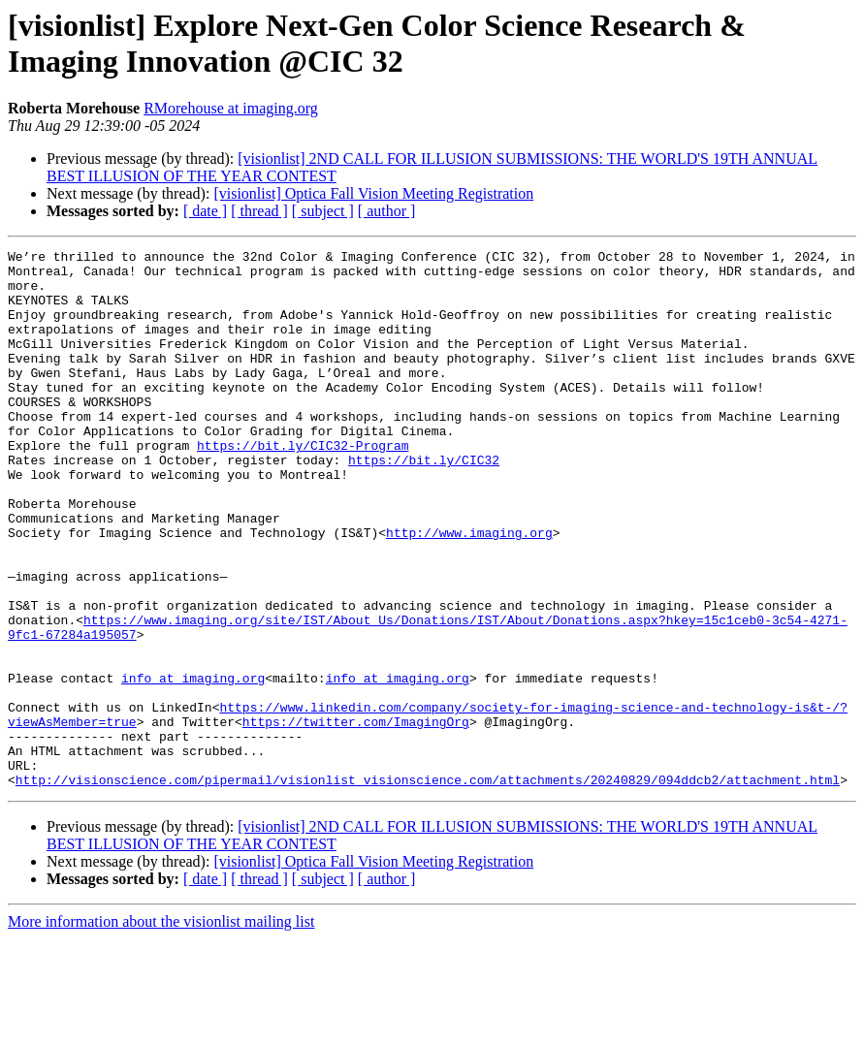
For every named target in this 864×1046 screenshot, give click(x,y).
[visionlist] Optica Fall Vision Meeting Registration (373, 193)
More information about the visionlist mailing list (161, 1029)
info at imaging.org (193, 765)
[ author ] (387, 211)
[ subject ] (323, 211)
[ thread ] (259, 211)
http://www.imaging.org (469, 590)
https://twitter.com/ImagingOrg (355, 817)
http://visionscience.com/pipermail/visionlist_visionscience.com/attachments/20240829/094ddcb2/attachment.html (428, 887)
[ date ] (205, 211)
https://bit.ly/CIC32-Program (302, 485)
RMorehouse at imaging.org (231, 108)
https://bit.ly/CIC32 (423, 503)
